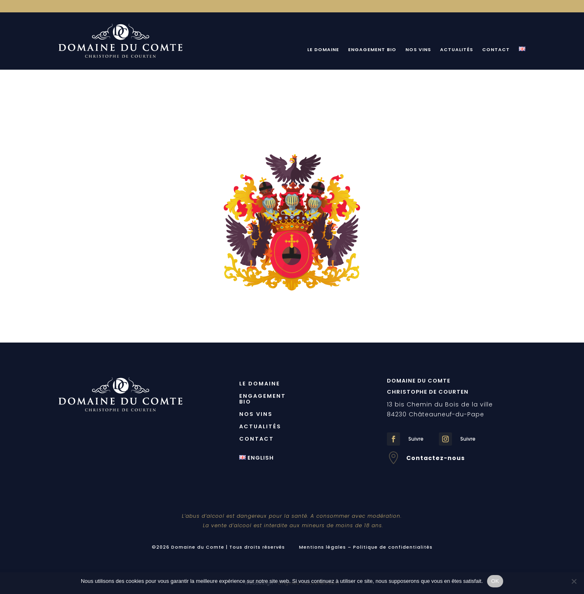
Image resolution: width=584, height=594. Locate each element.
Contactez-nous (435, 458)
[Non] (574, 581)
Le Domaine (323, 50)
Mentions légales (322, 547)
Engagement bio (372, 50)
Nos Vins (418, 50)
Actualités (456, 50)
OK (495, 581)
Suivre (416, 438)
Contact (496, 50)
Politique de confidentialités (393, 547)
